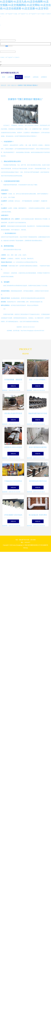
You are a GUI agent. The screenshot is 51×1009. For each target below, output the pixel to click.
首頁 (3, 77)
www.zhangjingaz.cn (18, 545)
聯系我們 (27, 77)
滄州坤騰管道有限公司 (10, 73)
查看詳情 (13, 386)
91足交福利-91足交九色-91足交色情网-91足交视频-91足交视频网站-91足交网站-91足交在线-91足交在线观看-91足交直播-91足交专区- (25, 5)
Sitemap (25, 548)
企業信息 (35, 77)
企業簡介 (10, 77)
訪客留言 (44, 77)
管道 (26, 545)
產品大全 (19, 77)
